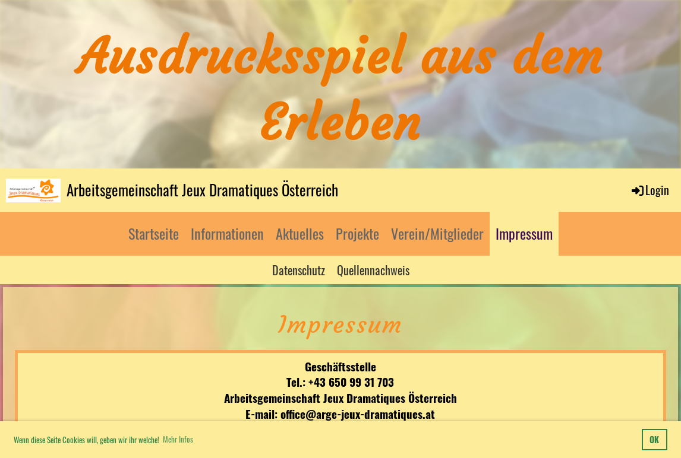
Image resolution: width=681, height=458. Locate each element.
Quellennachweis (373, 270)
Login (649, 190)
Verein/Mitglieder (437, 233)
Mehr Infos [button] (178, 439)
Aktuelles (300, 233)
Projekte (357, 233)
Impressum (524, 233)
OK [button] (654, 439)
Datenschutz (298, 270)
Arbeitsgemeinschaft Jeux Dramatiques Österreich (202, 189)
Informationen (227, 233)
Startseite (153, 233)
